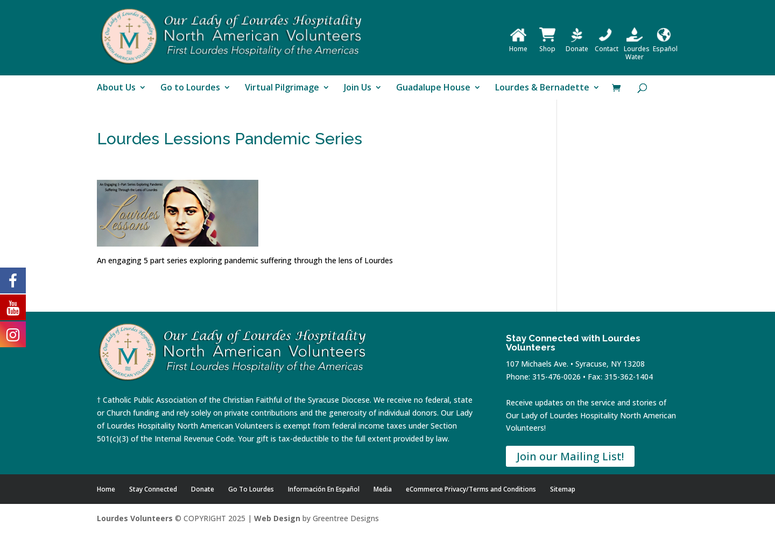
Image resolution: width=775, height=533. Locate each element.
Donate (577, 44)
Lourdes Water (637, 48)
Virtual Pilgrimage (282, 88)
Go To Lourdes (251, 489)
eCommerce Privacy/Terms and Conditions (471, 489)
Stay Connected (153, 489)
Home (518, 44)
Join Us (357, 88)
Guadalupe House (433, 88)
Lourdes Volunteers (135, 518)
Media (383, 489)
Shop (547, 44)
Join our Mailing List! (570, 456)
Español (665, 44)
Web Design (277, 518)
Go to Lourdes (190, 88)
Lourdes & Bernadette (542, 88)
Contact (606, 44)
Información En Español (324, 489)
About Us (116, 88)
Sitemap (562, 489)
